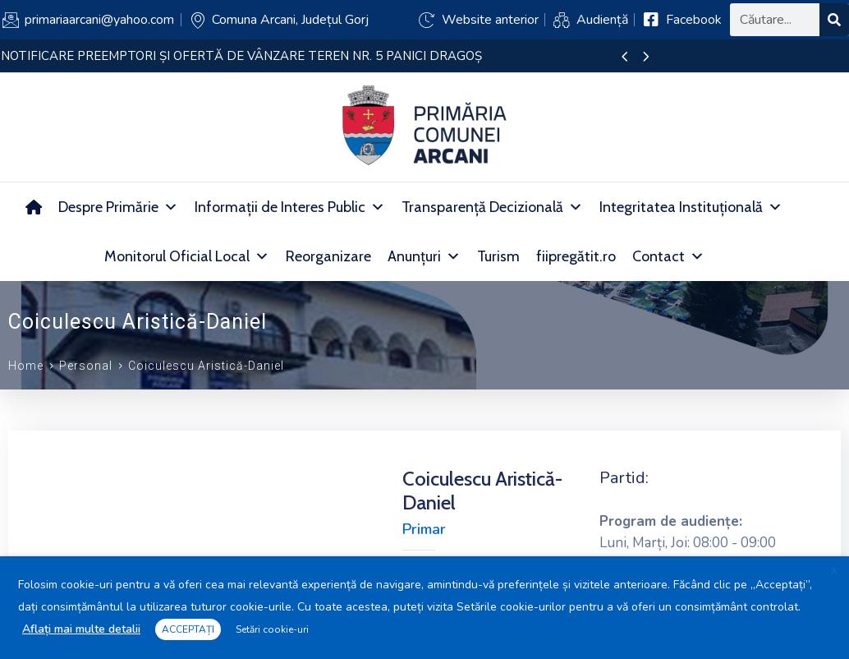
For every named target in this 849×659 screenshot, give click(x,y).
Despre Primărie (118, 207)
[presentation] (624, 57)
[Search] (834, 19)
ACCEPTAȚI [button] (188, 629)
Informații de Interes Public (290, 207)
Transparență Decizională (492, 207)
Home (26, 365)
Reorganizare (328, 256)
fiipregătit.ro (576, 256)
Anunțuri (424, 256)
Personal (85, 365)
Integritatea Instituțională (690, 207)
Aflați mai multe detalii (81, 629)
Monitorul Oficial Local (186, 256)
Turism (498, 256)
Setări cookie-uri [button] (272, 629)
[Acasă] (33, 207)
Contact (668, 256)
